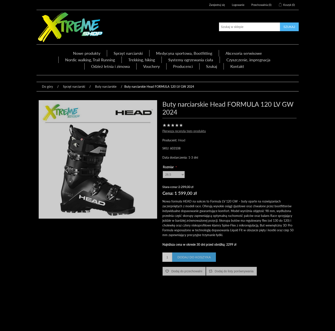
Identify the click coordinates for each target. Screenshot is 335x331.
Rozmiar (169, 167)
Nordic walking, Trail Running (90, 59)
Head (181, 140)
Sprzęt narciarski (128, 53)
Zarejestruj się (217, 5)
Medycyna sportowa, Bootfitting (184, 53)
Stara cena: (169, 187)
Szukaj (211, 66)
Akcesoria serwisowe (244, 53)
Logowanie (238, 5)
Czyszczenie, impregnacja (248, 59)
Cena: (167, 193)
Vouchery (151, 66)
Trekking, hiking (141, 59)
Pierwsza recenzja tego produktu (184, 131)
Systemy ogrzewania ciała (190, 59)
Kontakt (237, 66)
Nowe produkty (86, 53)
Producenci (183, 66)
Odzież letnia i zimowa (110, 66)
